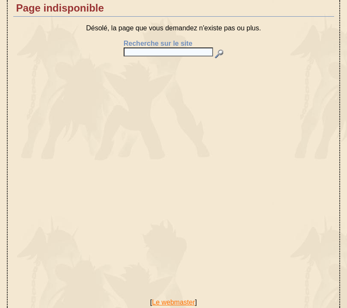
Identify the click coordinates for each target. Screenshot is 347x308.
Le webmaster (173, 302)
